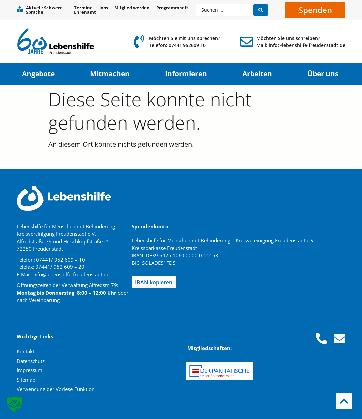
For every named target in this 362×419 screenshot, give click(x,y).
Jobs (103, 8)
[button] (14, 404)
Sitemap (26, 379)
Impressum (29, 370)
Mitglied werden (132, 8)
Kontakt (25, 351)
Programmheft (172, 8)
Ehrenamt (85, 12)
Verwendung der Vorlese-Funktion (56, 389)
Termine (83, 8)
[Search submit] (260, 10)
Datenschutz (31, 361)
